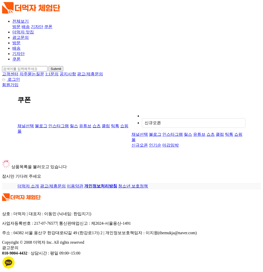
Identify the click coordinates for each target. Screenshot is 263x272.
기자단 (37, 26)
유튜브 (85, 126)
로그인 (11, 79)
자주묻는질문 (32, 74)
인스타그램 (58, 126)
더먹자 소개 (28, 186)
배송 (26, 26)
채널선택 (25, 126)
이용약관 (75, 186)
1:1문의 (52, 74)
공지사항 (68, 74)
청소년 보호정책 (133, 186)
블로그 (41, 126)
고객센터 (10, 74)
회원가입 (10, 85)
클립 (106, 126)
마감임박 (170, 145)
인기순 (155, 145)
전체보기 (20, 21)
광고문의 (20, 37)
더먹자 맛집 (23, 32)
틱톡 (115, 126)
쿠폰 (48, 26)
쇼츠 (96, 126)
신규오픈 (153, 123)
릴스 (74, 126)
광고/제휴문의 (90, 74)
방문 (16, 26)
